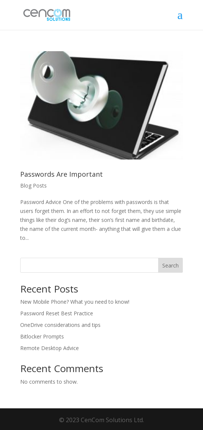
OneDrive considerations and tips (60, 324)
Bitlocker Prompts (42, 336)
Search (170, 265)
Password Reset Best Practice (56, 313)
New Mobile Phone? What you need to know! (74, 301)
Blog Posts (33, 185)
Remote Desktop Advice (49, 348)
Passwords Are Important (61, 174)
